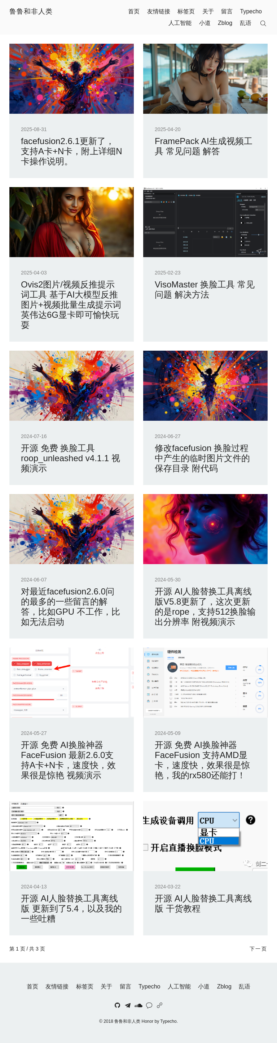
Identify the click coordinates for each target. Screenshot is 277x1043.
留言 (227, 11)
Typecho (251, 11)
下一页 (259, 949)
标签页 (186, 11)
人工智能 (180, 23)
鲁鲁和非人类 (31, 11)
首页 (134, 11)
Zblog (225, 23)
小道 (205, 23)
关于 (208, 11)
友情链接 (158, 11)
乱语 (245, 23)
